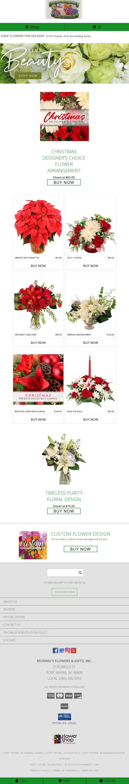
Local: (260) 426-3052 (64, 678)
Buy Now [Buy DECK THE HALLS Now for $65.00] (90, 419)
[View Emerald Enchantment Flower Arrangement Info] (91, 302)
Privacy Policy (40, 770)
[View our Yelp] (73, 652)
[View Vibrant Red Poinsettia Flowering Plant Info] (38, 225)
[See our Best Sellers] (64, 63)
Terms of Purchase (65, 770)
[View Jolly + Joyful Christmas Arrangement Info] (91, 225)
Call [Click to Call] (21, 780)
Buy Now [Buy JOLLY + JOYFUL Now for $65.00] (90, 266)
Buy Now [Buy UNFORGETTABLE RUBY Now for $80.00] (38, 342)
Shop (32, 27)
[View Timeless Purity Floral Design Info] (64, 457)
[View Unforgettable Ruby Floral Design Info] (38, 302)
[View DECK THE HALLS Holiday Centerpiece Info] (91, 379)
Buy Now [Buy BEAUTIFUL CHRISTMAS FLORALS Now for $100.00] (38, 419)
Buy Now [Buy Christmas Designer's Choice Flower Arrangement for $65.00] (64, 182)
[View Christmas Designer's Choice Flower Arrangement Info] (64, 116)
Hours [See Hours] (107, 780)
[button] (64, 717)
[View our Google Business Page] (61, 652)
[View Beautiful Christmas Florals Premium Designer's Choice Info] (38, 379)
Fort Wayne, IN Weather (46, 764)
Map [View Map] (64, 780)
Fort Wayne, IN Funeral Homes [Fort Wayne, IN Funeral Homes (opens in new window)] (24, 752)
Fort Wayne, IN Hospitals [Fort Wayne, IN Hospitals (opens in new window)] (63, 752)
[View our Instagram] (67, 652)
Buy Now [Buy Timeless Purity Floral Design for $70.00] (64, 511)
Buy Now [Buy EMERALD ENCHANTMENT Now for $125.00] (90, 342)
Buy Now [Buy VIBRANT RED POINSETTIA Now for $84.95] (38, 266)
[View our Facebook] (55, 652)
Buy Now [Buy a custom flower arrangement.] (80, 549)
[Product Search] (65, 572)
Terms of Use (89, 770)
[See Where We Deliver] (64, 591)
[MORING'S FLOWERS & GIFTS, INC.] (64, 18)
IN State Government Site (81, 764)
